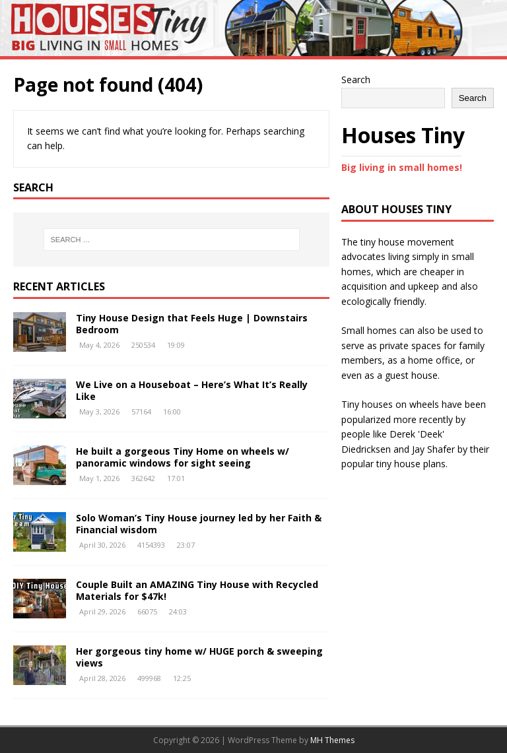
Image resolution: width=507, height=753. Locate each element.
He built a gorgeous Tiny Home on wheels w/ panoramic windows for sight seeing (182, 457)
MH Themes (332, 740)
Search (355, 79)
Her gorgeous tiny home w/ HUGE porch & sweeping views (199, 657)
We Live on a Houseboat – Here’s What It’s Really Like (192, 390)
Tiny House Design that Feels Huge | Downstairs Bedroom (192, 323)
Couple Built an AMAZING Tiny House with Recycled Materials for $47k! (197, 590)
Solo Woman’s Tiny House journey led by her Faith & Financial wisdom (198, 523)
